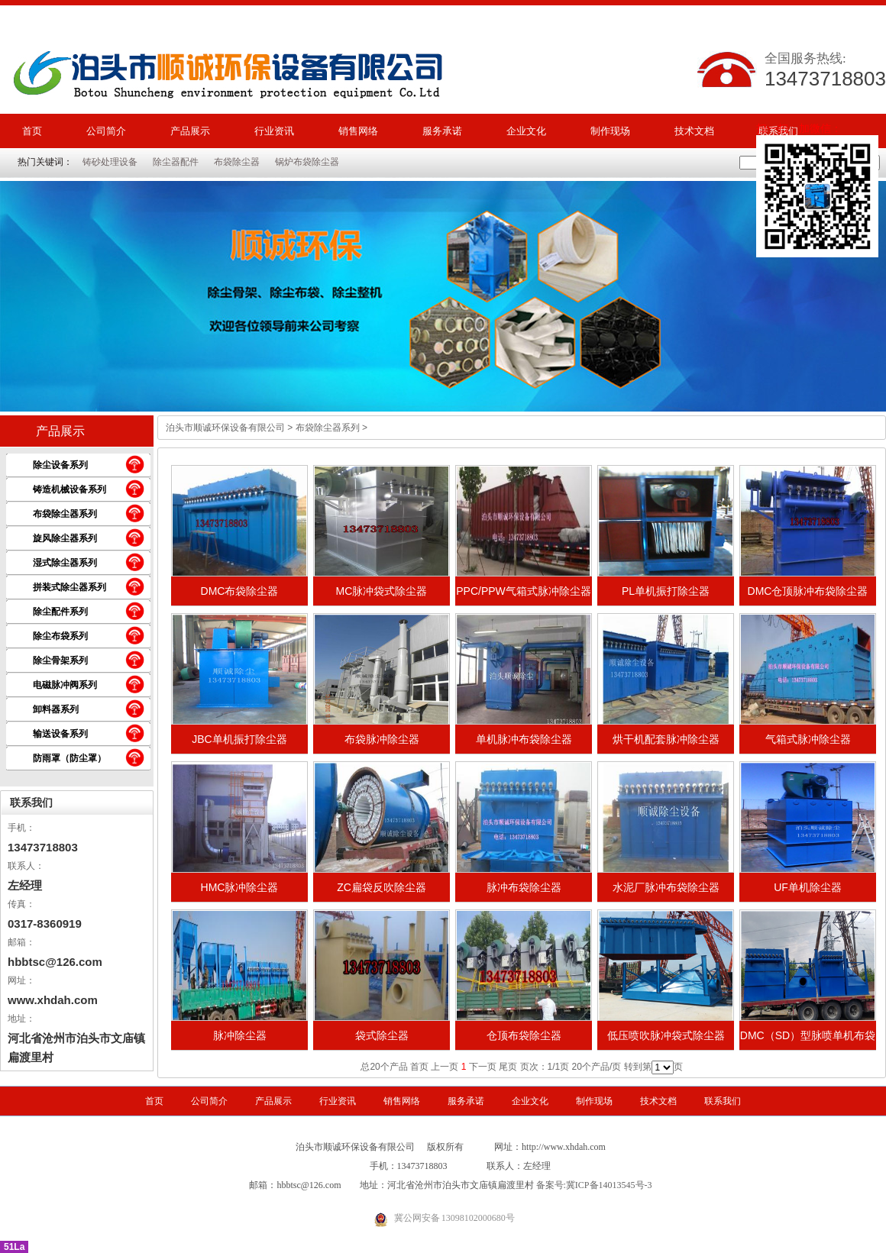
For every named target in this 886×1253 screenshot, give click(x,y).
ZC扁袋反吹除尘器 (381, 887)
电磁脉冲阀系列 (65, 685)
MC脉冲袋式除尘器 (382, 591)
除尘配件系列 (60, 611)
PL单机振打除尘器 (666, 591)
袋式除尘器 (382, 1035)
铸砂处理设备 (109, 162)
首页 (32, 131)
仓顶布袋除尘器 (524, 1035)
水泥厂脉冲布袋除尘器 (666, 887)
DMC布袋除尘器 (240, 591)
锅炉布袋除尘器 (307, 162)
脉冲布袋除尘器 (524, 887)
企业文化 (526, 131)
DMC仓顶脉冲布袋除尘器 (808, 591)
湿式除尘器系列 (65, 562)
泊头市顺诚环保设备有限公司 (225, 427)
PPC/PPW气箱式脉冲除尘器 (523, 591)
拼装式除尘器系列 (69, 587)
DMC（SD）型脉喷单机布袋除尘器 (807, 1040)
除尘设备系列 (60, 465)
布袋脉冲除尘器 (381, 739)
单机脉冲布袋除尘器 (524, 739)
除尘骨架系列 (60, 660)
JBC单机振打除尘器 (239, 739)
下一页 (482, 1066)
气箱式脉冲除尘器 (808, 739)
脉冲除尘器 (240, 1035)
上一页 (444, 1066)
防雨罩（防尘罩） (69, 758)
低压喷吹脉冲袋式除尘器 (666, 1035)
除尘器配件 (176, 162)
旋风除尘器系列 (65, 538)
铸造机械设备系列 (69, 489)
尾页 (508, 1066)
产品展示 (190, 131)
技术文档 (694, 131)
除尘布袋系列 (60, 636)
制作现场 (610, 131)
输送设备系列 (60, 733)
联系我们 (31, 802)
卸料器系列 (56, 709)
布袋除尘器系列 (65, 514)
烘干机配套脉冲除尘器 (666, 739)
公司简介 (106, 131)
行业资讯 (274, 131)
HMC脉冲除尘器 (240, 887)
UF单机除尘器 (808, 887)
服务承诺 (442, 131)
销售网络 (358, 131)
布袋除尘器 (237, 162)
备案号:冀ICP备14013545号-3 (594, 1185)
